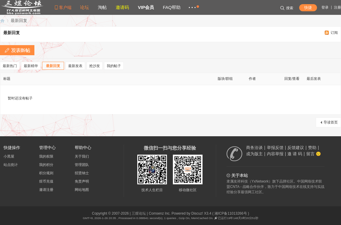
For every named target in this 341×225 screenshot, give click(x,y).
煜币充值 (46, 181)
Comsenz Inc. (159, 213)
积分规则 (46, 173)
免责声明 (82, 181)
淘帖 (102, 7)
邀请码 (122, 7)
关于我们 (82, 156)
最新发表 (75, 66)
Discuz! (197, 213)
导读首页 (331, 122)
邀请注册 (46, 190)
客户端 (65, 7)
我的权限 (46, 156)
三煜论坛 (2, 20)
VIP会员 (146, 7)
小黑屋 (9, 156)
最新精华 (31, 66)
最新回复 (19, 20)
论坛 (84, 7)
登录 (325, 7)
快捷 (308, 7)
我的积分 (46, 165)
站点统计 (11, 165)
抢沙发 (94, 66)
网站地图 (82, 190)
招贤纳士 (82, 173)
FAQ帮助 (172, 7)
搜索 (286, 8)
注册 (337, 7)
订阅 (334, 33)
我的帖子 (114, 66)
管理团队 (82, 165)
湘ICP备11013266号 (230, 213)
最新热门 (10, 66)
